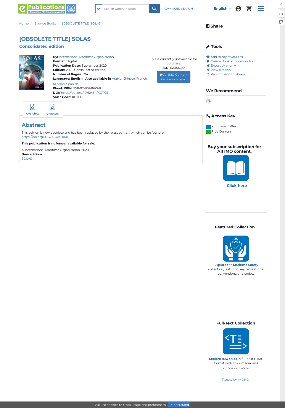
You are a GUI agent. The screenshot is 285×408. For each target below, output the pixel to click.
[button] (32, 110)
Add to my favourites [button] (224, 57)
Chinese (129, 78)
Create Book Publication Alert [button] (231, 61)
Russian (59, 84)
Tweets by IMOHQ (235, 380)
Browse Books (45, 23)
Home (24, 23)
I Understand (179, 405)
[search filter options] (98, 8)
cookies (112, 405)
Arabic (116, 78)
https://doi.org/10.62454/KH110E (45, 137)
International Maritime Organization (86, 57)
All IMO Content (174, 77)
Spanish (72, 84)
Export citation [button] (221, 65)
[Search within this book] (127, 8)
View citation (218, 70)
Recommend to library (225, 74)
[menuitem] (238, 8)
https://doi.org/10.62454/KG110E (84, 93)
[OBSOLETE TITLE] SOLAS (81, 23)
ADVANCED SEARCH (179, 8)
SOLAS (27, 159)
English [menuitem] (222, 9)
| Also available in (97, 78)
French (141, 78)
